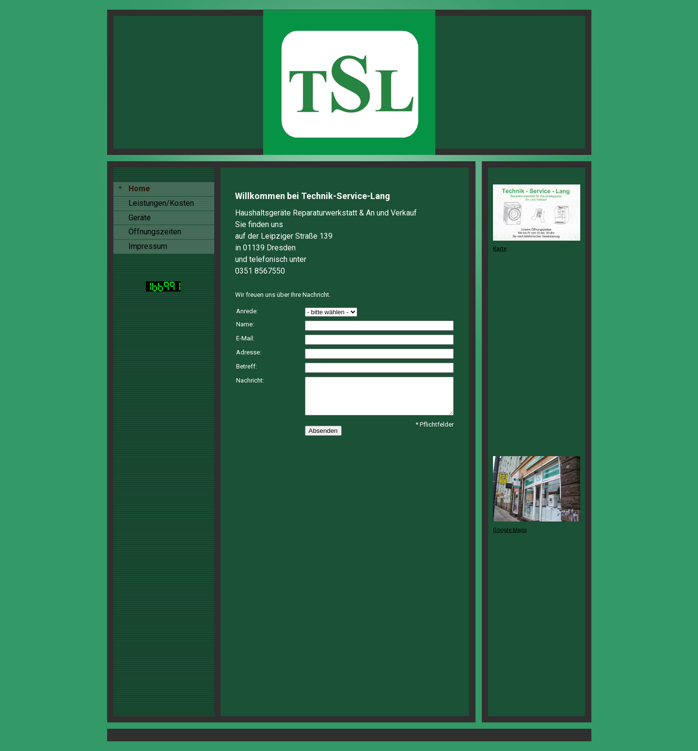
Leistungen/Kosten (161, 203)
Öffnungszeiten (154, 231)
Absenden (323, 430)
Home (139, 188)
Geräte (139, 217)
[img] (349, 82)
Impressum (147, 246)
